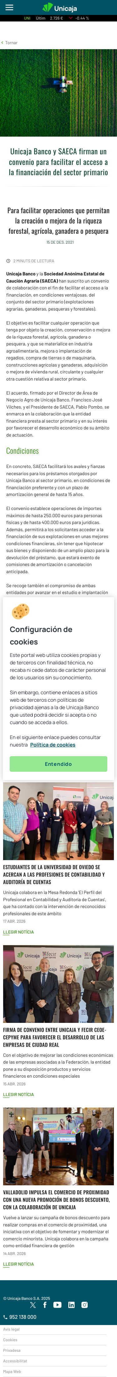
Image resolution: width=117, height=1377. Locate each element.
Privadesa (12, 1350)
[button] (8, 42)
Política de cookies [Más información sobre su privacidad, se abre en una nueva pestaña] (53, 744)
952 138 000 (20, 1317)
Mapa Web (12, 1371)
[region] (58, 688)
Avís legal (11, 1329)
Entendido (58, 764)
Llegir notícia (18, 931)
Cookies (10, 1339)
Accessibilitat (15, 1360)
